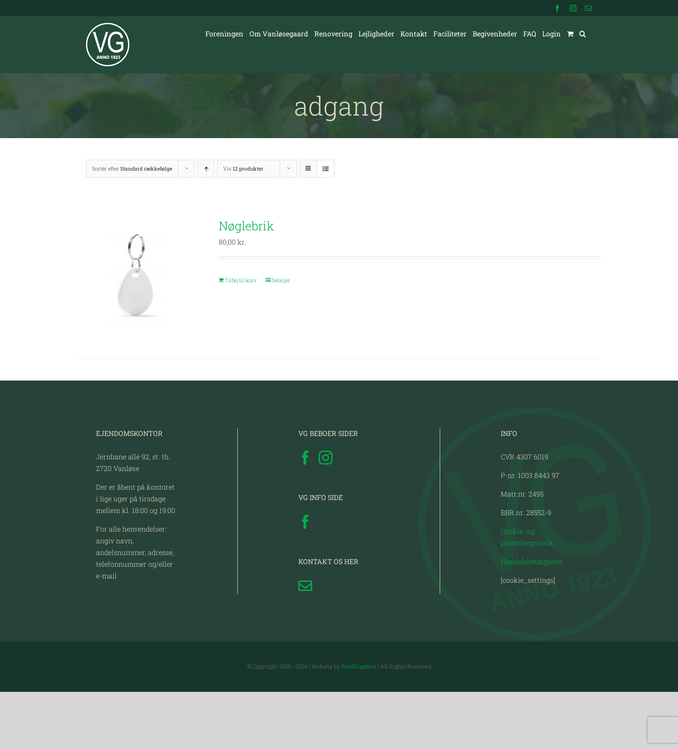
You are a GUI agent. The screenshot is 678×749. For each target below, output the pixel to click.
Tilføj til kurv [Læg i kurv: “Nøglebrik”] (241, 280)
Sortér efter (132, 168)
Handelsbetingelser (532, 618)
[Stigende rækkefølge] (206, 169)
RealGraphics (359, 723)
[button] (582, 33)
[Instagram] (326, 515)
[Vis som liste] (325, 168)
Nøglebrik (246, 226)
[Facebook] (305, 515)
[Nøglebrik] (137, 276)
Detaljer (281, 280)
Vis (243, 168)
